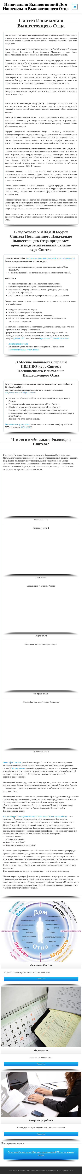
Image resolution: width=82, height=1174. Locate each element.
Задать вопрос (25, 1152)
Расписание (13, 1152)
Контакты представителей (44, 1152)
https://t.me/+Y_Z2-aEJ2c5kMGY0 (54, 338)
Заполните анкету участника (17, 424)
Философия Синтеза (12, 762)
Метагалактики (18, 768)
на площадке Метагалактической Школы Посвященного (50, 258)
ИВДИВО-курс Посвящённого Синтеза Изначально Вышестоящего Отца (35, 816)
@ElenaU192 (18, 338)
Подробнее (41, 979)
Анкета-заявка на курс (18, 344)
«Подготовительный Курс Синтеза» (23, 350)
